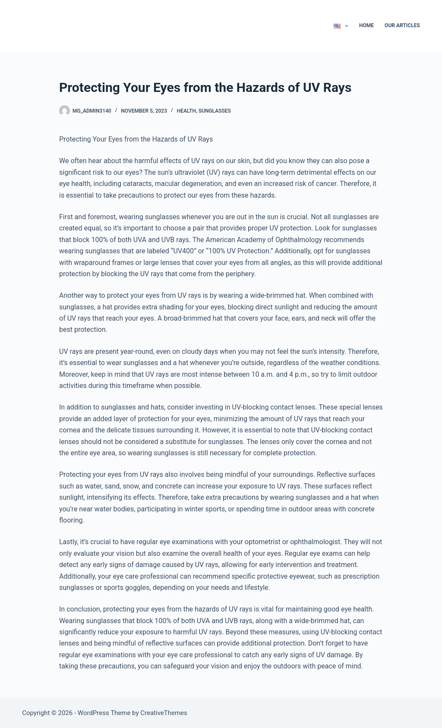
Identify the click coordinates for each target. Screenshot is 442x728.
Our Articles (402, 25)
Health (186, 111)
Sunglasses (215, 111)
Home (366, 25)
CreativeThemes (163, 713)
